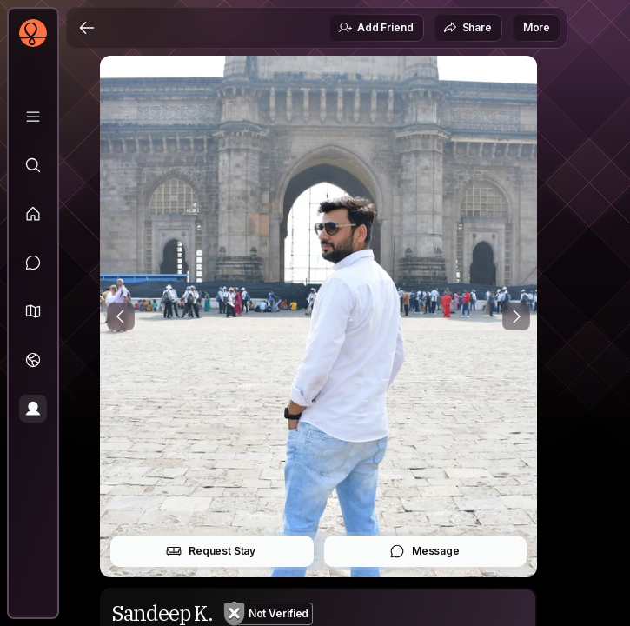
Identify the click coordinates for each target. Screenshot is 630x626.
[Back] (87, 28)
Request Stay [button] (210, 551)
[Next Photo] (516, 316)
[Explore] (33, 165)
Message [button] (424, 551)
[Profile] (33, 409)
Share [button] (467, 28)
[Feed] (33, 214)
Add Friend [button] (375, 28)
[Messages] (33, 262)
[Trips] (33, 360)
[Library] (33, 116)
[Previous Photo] (121, 316)
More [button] (536, 27)
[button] (33, 311)
